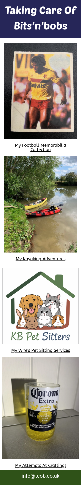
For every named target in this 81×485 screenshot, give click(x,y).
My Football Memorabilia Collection (40, 147)
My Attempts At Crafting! (40, 465)
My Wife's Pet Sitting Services (40, 350)
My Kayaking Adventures (40, 258)
